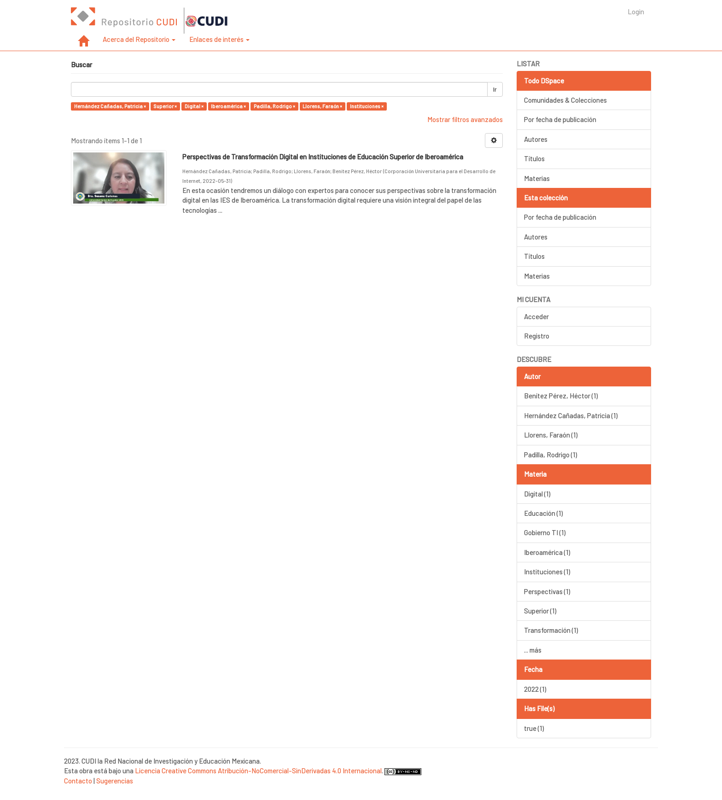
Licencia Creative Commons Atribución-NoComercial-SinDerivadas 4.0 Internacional (258, 770)
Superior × (165, 106)
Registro (536, 336)
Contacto (78, 781)
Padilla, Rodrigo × (274, 106)
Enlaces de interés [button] (219, 39)
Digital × (194, 106)
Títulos (534, 158)
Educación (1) (543, 513)
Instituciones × (367, 106)
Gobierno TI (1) (544, 532)
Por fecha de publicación (560, 119)
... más (533, 650)
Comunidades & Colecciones (565, 100)
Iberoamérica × (228, 106)
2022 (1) (535, 689)
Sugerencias (114, 781)
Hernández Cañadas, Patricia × (110, 106)
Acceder (536, 316)
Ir (495, 89)
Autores (535, 139)
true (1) (534, 728)
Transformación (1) (551, 630)
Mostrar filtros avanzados (465, 119)
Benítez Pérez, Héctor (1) (561, 395)
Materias (537, 178)
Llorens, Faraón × (322, 106)
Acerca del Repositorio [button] (139, 39)
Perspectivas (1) (547, 591)
